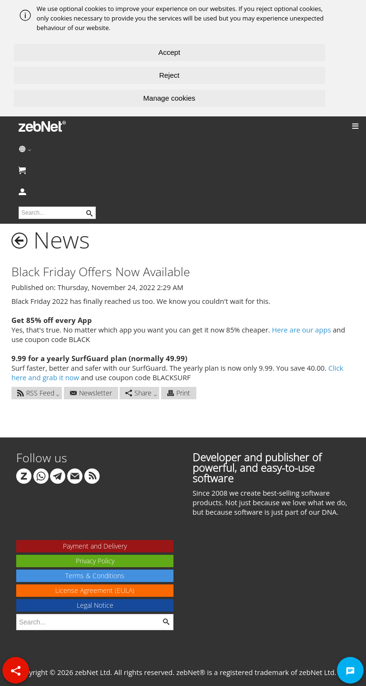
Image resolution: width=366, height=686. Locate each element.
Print (178, 392)
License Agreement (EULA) (94, 590)
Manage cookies (169, 98)
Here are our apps (301, 329)
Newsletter (91, 392)
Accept (169, 52)
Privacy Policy (95, 560)
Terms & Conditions (94, 575)
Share (138, 392)
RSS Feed (35, 392)
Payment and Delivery (95, 546)
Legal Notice (95, 605)
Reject (169, 75)
